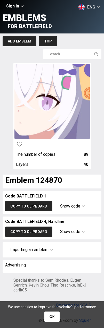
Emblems (27, 21)
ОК (52, 317)
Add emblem (19, 41)
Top (48, 41)
